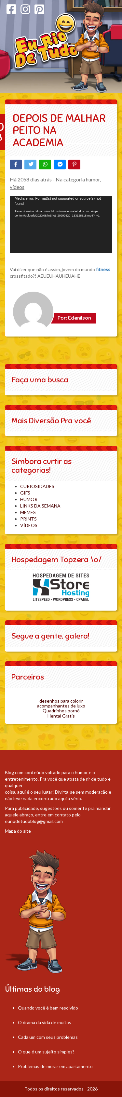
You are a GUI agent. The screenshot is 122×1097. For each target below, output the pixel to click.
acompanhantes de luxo (61, 705)
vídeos (17, 187)
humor (93, 179)
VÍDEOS (28, 525)
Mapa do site (18, 831)
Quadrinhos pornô (61, 710)
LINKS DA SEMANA (40, 506)
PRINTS (28, 519)
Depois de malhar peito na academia (59, 130)
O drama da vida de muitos (44, 1022)
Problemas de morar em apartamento (55, 1066)
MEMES (28, 512)
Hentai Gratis (61, 716)
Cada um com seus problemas (48, 1037)
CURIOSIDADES (37, 486)
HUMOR (28, 499)
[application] (61, 224)
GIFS (25, 493)
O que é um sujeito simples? (46, 1051)
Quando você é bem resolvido (48, 1008)
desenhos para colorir (61, 701)
